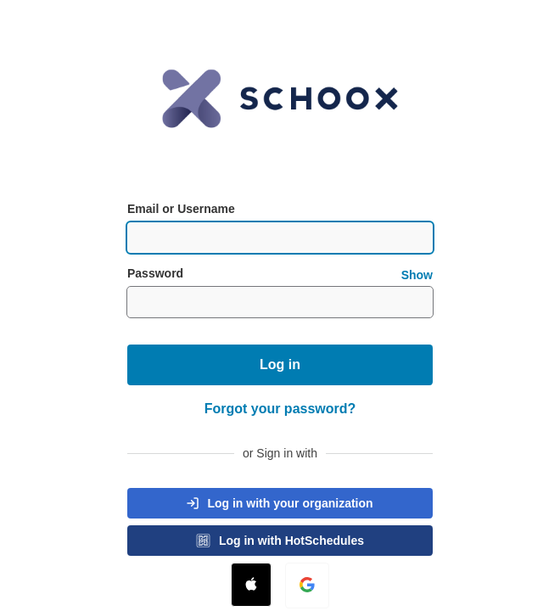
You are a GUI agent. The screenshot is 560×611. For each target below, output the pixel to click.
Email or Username (181, 209)
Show (417, 275)
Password (280, 273)
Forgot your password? (280, 408)
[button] (280, 503)
